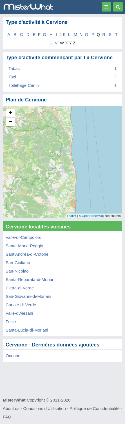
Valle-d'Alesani (19, 313)
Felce (11, 321)
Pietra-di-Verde (20, 287)
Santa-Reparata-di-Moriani (30, 279)
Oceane (13, 355)
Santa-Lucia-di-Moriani (27, 330)
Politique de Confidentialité (95, 408)
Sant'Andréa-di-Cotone (27, 254)
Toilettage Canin (23, 85)
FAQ (7, 416)
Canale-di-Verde (21, 304)
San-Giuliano (18, 262)
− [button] (10, 122)
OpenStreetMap (93, 215)
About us (11, 408)
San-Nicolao (17, 271)
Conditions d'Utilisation (44, 408)
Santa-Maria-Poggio (24, 245)
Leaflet (71, 215)
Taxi (12, 76)
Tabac (14, 68)
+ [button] (10, 113)
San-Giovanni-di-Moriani (28, 296)
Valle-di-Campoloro (23, 237)
